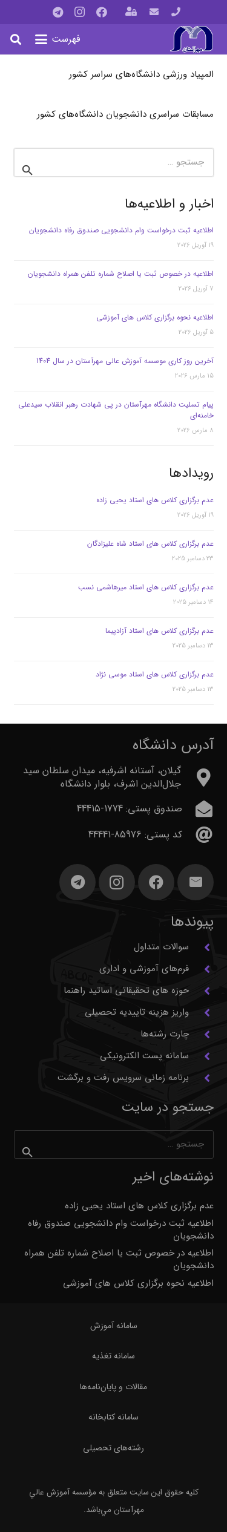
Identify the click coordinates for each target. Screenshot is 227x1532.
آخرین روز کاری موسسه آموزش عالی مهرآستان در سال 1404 (125, 361)
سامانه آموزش (113, 1325)
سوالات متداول (161, 947)
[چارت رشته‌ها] (201, 1035)
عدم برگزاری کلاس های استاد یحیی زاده (155, 500)
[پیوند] (175, 12)
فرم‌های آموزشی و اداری (144, 968)
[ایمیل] (195, 882)
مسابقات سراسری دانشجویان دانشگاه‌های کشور (125, 114)
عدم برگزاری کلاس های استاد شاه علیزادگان (150, 543)
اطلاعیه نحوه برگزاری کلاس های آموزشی (155, 317)
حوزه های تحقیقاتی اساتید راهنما (126, 990)
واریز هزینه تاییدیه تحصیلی (137, 1012)
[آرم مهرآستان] (191, 39)
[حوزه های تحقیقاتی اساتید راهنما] (201, 991)
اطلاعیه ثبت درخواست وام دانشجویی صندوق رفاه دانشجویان (121, 230)
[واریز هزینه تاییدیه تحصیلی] (201, 1013)
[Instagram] (80, 12)
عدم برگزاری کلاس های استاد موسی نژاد (155, 674)
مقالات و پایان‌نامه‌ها (113, 1386)
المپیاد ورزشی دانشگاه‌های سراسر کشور (141, 74)
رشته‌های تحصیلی (113, 1448)
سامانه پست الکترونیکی (144, 1056)
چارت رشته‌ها (164, 1034)
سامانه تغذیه (113, 1356)
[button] (58, 39)
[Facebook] (102, 12)
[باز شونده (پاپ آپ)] (131, 12)
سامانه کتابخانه (113, 1417)
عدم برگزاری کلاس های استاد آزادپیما (159, 631)
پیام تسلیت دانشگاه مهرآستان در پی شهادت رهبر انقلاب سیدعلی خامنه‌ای (116, 410)
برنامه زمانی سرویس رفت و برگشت (123, 1077)
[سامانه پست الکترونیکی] (201, 1056)
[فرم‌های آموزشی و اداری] (201, 969)
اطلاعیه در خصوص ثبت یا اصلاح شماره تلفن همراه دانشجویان (121, 274)
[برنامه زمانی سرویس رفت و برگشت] (201, 1078)
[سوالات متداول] (201, 947)
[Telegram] (58, 12)
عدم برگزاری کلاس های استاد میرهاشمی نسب (146, 587)
